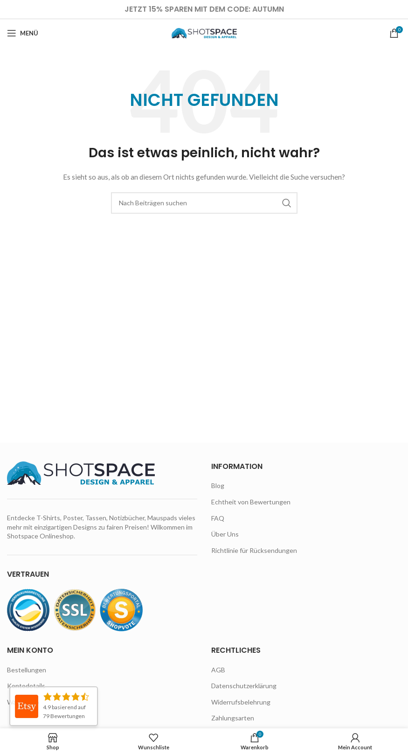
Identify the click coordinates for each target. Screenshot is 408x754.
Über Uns (225, 534)
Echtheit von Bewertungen (250, 502)
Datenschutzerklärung (244, 686)
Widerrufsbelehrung (240, 702)
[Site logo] (204, 32)
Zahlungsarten (232, 718)
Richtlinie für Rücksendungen (254, 550)
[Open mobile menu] (22, 33)
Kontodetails (26, 686)
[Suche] (204, 203)
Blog (217, 485)
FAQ (217, 518)
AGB (218, 670)
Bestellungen (26, 670)
